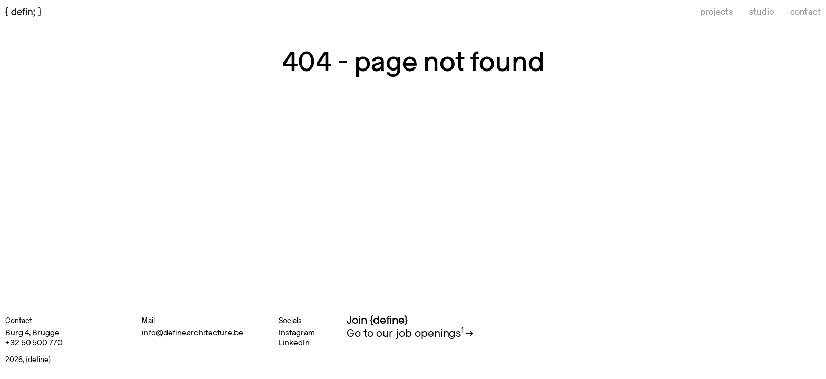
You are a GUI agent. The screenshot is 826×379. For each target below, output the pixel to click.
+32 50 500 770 (34, 342)
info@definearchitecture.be (192, 332)
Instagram (297, 332)
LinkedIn (294, 342)
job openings (430, 333)
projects (716, 12)
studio (761, 12)
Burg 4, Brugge (32, 332)
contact (805, 12)
